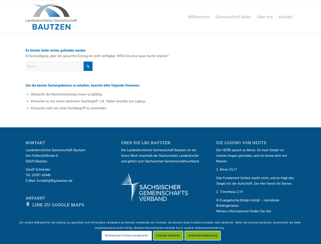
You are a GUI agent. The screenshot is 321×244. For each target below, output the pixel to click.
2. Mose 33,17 (226, 169)
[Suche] (59, 66)
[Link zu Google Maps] (28, 204)
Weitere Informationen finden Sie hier (243, 211)
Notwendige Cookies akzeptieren (126, 235)
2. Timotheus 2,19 (229, 192)
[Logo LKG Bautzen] (51, 17)
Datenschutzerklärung (202, 235)
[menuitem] (199, 17)
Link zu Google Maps (58, 204)
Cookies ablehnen (168, 235)
